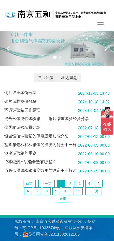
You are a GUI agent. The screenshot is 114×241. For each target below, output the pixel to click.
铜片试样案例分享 (20, 101)
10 (66, 191)
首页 (29, 184)
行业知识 (45, 77)
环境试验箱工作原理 (22, 110)
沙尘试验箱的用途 (20, 153)
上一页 (46, 184)
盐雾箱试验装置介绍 (22, 127)
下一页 (93, 191)
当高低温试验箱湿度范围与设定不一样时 (40, 170)
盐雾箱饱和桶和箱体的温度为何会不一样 (40, 144)
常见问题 (69, 77)
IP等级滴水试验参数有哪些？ (30, 162)
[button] (8, 48)
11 (78, 191)
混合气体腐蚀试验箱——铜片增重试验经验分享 (46, 118)
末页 (62, 199)
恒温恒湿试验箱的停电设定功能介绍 (36, 136)
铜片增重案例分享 (20, 92)
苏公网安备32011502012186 (54, 234)
